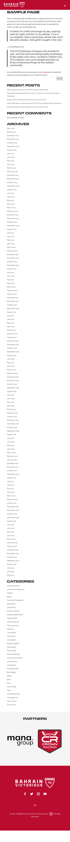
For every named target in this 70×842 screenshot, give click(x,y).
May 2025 (10, 161)
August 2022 (11, 269)
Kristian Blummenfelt (15, 658)
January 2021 (12, 337)
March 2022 (11, 287)
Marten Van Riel (12, 669)
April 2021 (10, 326)
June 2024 (11, 197)
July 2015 (10, 568)
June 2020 (11, 359)
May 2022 (10, 280)
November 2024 (13, 179)
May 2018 (10, 445)
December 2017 (12, 463)
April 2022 (11, 283)
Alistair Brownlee (13, 586)
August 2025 (11, 150)
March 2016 (11, 539)
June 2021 (10, 319)
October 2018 (12, 427)
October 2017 (12, 471)
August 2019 (11, 391)
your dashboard (45, 72)
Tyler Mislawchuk (13, 694)
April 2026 (11, 128)
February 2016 (12, 543)
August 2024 (11, 190)
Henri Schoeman (13, 622)
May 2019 (10, 402)
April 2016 (10, 535)
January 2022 (12, 294)
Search (59, 78)
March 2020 (11, 370)
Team (9, 690)
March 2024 (11, 208)
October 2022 (12, 262)
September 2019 (13, 388)
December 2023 (13, 215)
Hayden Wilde (12, 618)
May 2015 (10, 575)
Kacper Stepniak (13, 643)
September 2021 (13, 308)
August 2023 (11, 229)
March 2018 (11, 453)
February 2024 (12, 211)
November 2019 (13, 380)
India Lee (10, 629)
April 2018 (10, 449)
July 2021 (10, 316)
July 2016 (10, 525)
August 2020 (11, 355)
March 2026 (11, 132)
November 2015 (13, 553)
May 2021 (10, 323)
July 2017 (10, 481)
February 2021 (12, 334)
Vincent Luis (11, 705)
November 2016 (13, 510)
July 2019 (10, 395)
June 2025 (11, 157)
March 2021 (11, 330)
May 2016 (10, 532)
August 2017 (11, 478)
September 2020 (13, 352)
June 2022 (11, 276)
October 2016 (12, 514)
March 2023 (11, 247)
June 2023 (11, 236)
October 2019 (12, 384)
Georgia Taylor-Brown (15, 615)
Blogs (9, 597)
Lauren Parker (12, 661)
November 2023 (13, 218)
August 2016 (11, 521)
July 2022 (10, 272)
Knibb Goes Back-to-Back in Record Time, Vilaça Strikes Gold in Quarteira (34, 103)
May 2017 (10, 489)
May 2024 (10, 200)
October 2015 (12, 557)
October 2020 (12, 348)
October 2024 (12, 182)
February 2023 (12, 251)
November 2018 (13, 424)
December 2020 (13, 341)
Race (9, 683)
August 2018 (11, 434)
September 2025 (13, 146)
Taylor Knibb (11, 687)
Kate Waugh (11, 647)
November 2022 (13, 258)
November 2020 (13, 345)
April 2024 (11, 204)
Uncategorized (12, 697)
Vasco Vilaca (11, 701)
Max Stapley (11, 672)
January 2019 (12, 416)
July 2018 (10, 438)
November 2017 (13, 467)
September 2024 (13, 186)
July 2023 (10, 233)
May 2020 (10, 363)
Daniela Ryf (11, 604)
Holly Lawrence (13, 625)
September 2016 (13, 517)
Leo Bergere (11, 665)
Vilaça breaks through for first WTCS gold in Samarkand (27, 90)
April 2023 (11, 244)
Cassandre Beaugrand (15, 600)
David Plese (11, 607)
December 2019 (12, 377)
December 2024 (13, 175)
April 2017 (10, 492)
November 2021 (13, 301)
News (9, 679)
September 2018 (13, 431)
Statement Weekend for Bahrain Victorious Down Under (27, 107)
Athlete (9, 593)
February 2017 (12, 499)
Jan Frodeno (11, 633)
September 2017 (13, 474)
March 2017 (11, 496)
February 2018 (12, 456)
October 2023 (12, 222)
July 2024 (10, 193)
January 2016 (12, 546)
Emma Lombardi (13, 611)
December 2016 (13, 507)
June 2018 (10, 442)
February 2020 (12, 373)
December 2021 (12, 298)
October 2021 (12, 305)
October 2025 (12, 143)
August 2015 (11, 564)
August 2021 (11, 312)
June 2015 (10, 571)
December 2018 (13, 420)
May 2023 (10, 240)
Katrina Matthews (13, 654)
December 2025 (13, 135)
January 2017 (12, 503)
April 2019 (10, 406)
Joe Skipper (11, 640)
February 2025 (12, 172)
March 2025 (11, 168)
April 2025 (11, 164)
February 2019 (12, 413)
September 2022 (13, 265)
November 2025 (13, 139)
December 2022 (13, 254)
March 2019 (11, 409)
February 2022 (12, 290)
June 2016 (10, 528)
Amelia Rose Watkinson (15, 589)
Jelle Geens (11, 636)
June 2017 (10, 485)
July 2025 (10, 153)
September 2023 (13, 226)
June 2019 (10, 398)
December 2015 (12, 550)
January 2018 (12, 460)
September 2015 (13, 561)
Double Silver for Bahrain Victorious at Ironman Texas (26, 100)
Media (9, 676)
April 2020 (11, 366)
